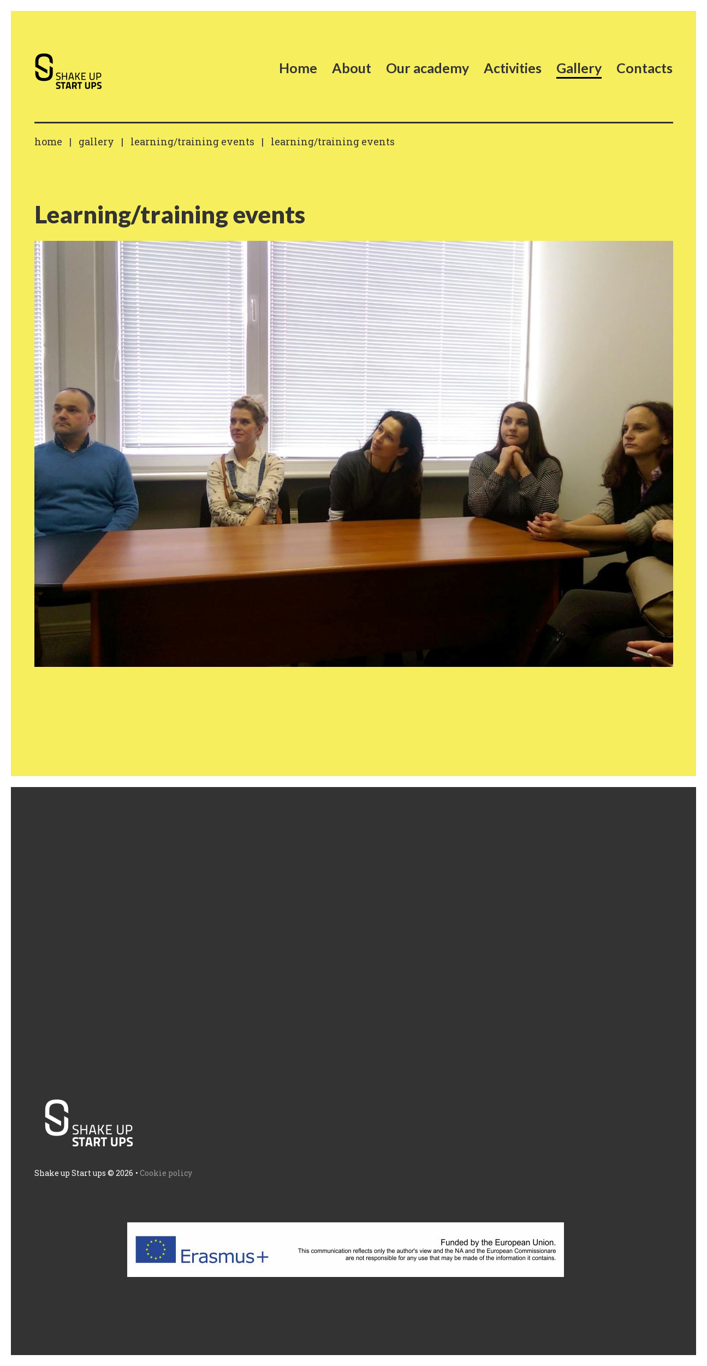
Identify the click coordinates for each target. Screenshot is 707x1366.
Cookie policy (166, 1173)
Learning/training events (192, 141)
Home (48, 141)
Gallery (96, 141)
